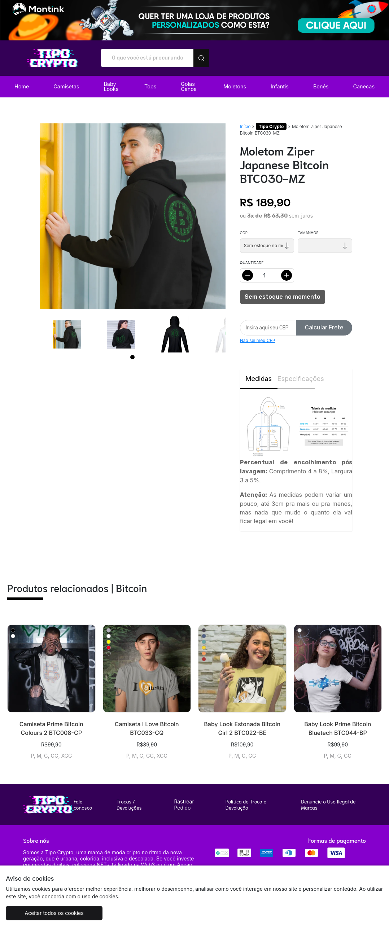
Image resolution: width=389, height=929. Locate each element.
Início (245, 126)
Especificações (296, 378)
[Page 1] (132, 357)
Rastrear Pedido (184, 804)
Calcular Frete (324, 327)
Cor (244, 233)
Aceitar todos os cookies (52, 913)
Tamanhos (308, 233)
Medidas (258, 378)
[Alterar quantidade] (267, 275)
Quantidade (251, 262)
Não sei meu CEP (257, 340)
